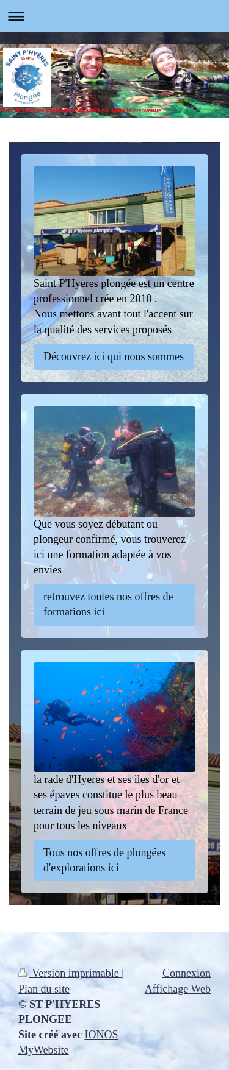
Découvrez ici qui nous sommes (113, 356)
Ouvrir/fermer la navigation (114, 16)
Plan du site (44, 989)
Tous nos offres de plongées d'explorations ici (104, 860)
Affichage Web (178, 989)
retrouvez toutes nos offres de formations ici (108, 604)
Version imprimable (70, 973)
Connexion (186, 973)
